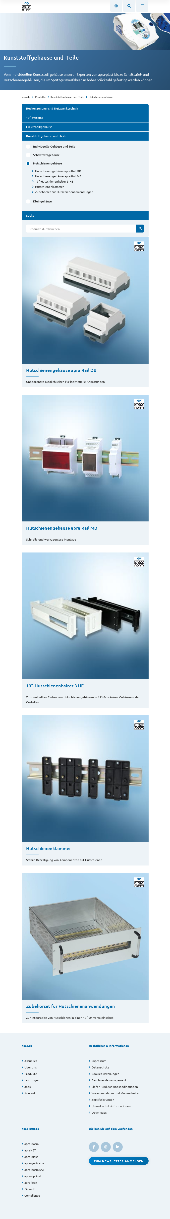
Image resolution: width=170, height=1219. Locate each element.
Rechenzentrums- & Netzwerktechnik (52, 108)
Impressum (99, 1061)
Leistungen (32, 1080)
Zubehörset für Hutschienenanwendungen (64, 192)
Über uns (30, 1067)
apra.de (26, 97)
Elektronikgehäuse (39, 127)
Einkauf (29, 1189)
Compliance (32, 1195)
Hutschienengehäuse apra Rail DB (58, 171)
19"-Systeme (34, 118)
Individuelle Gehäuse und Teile (54, 146)
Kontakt (29, 1093)
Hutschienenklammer (49, 187)
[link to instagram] (106, 1147)
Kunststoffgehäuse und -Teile (67, 97)
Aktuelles (30, 1061)
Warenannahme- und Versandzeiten (116, 1093)
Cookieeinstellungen (105, 1074)
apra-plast (31, 1157)
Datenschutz (100, 1067)
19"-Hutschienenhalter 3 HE (54, 181)
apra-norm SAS (34, 1170)
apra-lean (30, 1182)
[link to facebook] (94, 1147)
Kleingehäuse (42, 201)
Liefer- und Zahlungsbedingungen (115, 1087)
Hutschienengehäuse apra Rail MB (58, 176)
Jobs (27, 1087)
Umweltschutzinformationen (111, 1106)
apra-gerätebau (35, 1163)
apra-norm (31, 1144)
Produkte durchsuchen (44, 229)
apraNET (30, 1150)
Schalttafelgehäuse (46, 155)
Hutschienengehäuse (101, 97)
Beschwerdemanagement (109, 1080)
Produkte (40, 97)
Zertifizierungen (103, 1099)
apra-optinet (33, 1176)
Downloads (99, 1112)
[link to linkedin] (118, 1147)
